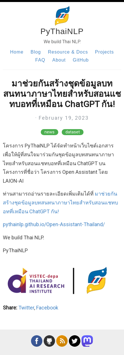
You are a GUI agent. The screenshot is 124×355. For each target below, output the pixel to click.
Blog (35, 52)
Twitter (26, 308)
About (59, 60)
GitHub (81, 60)
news (49, 132)
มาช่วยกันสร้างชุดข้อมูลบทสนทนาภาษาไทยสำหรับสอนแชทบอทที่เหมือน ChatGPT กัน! (60, 202)
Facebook (47, 308)
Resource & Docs (68, 52)
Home (17, 52)
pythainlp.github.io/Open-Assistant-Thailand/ (54, 224)
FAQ (40, 60)
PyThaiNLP (62, 31)
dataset (72, 132)
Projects (104, 52)
